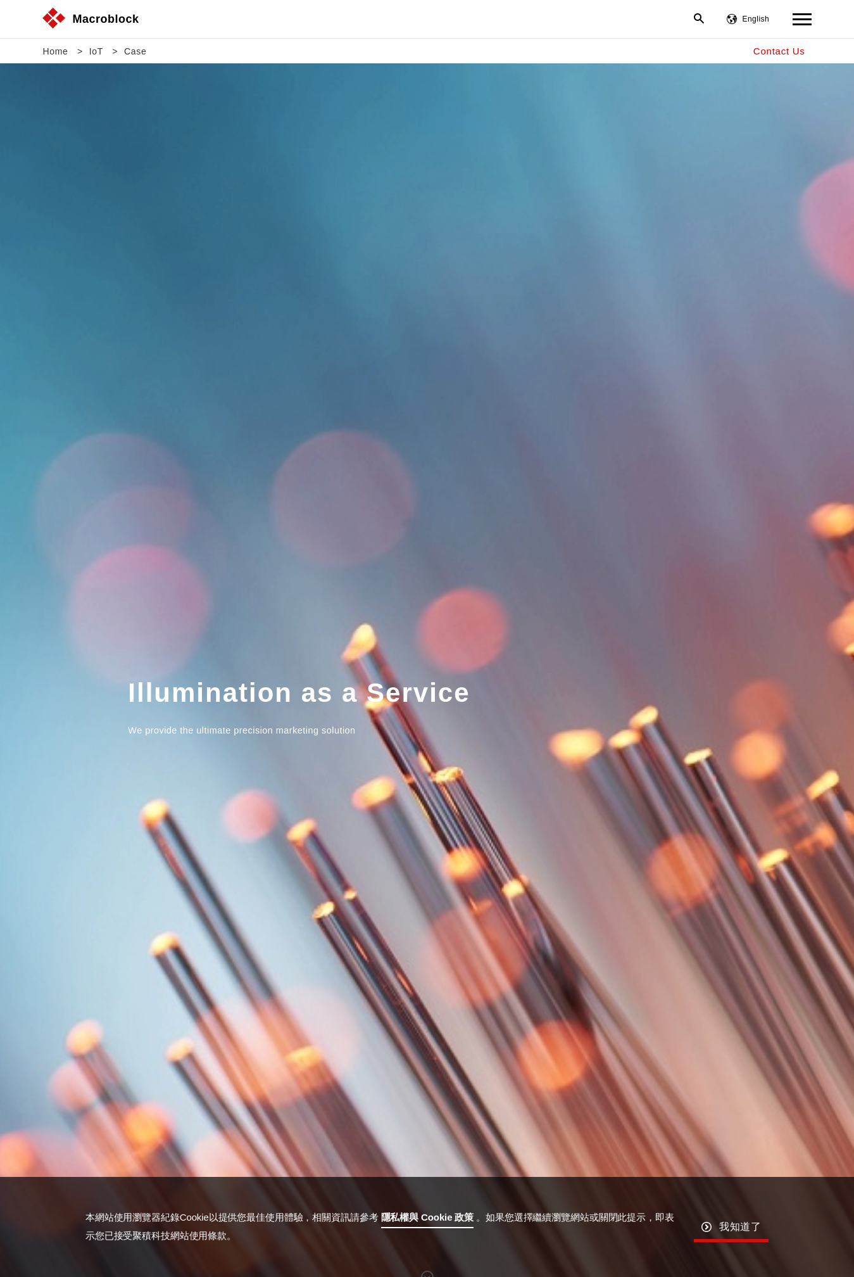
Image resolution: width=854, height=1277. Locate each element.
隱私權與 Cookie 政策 (427, 1217)
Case (135, 51)
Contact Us (779, 51)
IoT (96, 51)
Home (55, 51)
